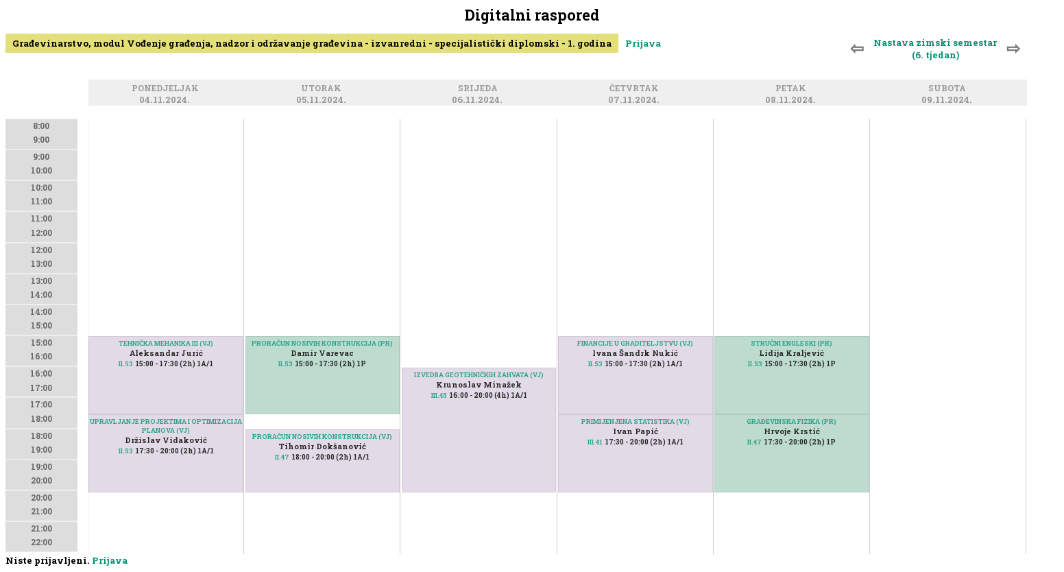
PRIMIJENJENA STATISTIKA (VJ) (635, 421)
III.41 (595, 442)
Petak (792, 89)
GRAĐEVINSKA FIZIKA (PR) (791, 421)
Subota (949, 89)
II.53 (126, 363)
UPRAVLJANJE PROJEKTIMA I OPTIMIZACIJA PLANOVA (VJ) (166, 426)
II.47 (282, 457)
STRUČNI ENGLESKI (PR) (791, 343)
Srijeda (480, 89)
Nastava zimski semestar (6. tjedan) (935, 48)
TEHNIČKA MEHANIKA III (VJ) (166, 343)
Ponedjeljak (167, 89)
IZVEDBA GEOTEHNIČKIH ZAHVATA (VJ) (479, 374)
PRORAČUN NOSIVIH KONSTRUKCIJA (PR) (322, 343)
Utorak (323, 89)
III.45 (439, 395)
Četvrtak (636, 89)
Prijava (643, 43)
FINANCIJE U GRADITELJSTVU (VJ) (635, 343)
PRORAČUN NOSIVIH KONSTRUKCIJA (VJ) (322, 436)
